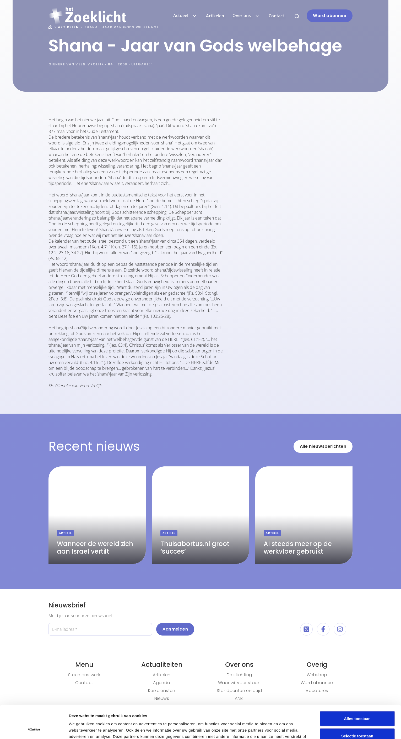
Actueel (185, 15)
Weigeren (357, 722)
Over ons (246, 15)
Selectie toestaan (357, 704)
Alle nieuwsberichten (323, 446)
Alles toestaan (357, 687)
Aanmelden (175, 629)
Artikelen (215, 16)
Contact (276, 16)
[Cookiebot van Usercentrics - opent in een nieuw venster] (34, 729)
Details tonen (283, 728)
